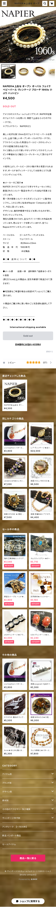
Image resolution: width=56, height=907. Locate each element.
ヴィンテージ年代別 (11, 818)
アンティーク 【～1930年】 (14, 827)
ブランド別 (7, 783)
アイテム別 (7, 774)
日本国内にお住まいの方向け (28, 344)
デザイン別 (7, 791)
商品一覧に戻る (28, 858)
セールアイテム (9, 844)
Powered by (28, 879)
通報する (49, 352)
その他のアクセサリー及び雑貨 (16, 809)
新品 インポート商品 (11, 835)
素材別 (5, 800)
